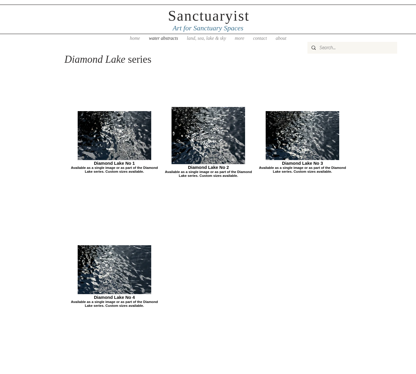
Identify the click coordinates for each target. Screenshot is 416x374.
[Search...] (352, 48)
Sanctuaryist (208, 15)
